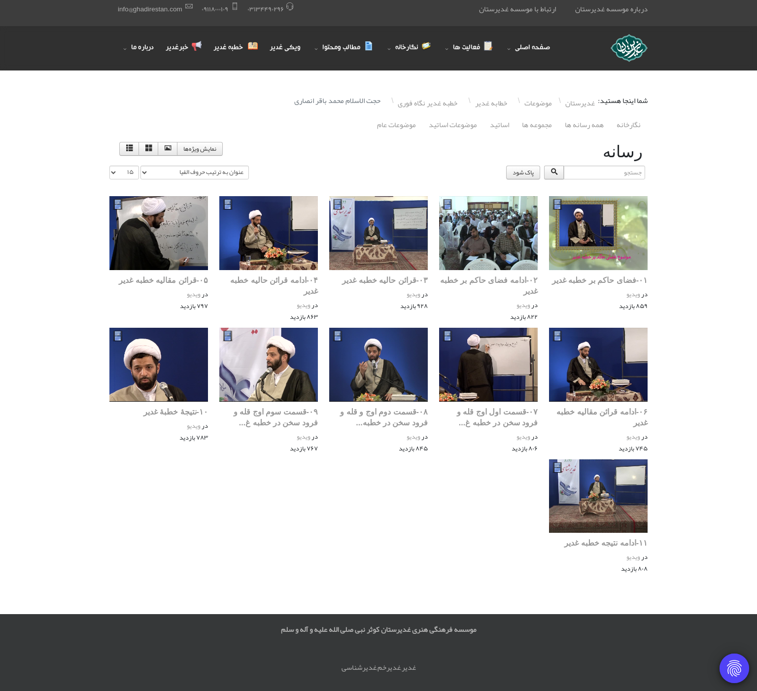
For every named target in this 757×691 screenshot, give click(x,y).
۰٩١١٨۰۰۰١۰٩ (215, 9)
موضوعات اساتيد (453, 124)
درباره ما (142, 48)
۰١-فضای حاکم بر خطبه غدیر (600, 280)
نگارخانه (629, 124)
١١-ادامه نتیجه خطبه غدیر (606, 543)
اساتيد (499, 124)
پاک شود (523, 172)
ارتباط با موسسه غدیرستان (517, 8)
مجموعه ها (537, 124)
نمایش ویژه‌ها (199, 148)
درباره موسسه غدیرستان (611, 8)
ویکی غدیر (285, 48)
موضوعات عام (396, 124)
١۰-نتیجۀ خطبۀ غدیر (175, 412)
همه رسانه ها (584, 124)
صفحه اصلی (532, 48)
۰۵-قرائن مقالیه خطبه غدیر (163, 280)
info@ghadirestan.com (150, 9)
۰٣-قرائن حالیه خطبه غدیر (385, 280)
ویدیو (633, 294)
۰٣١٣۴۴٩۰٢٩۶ (265, 9)
